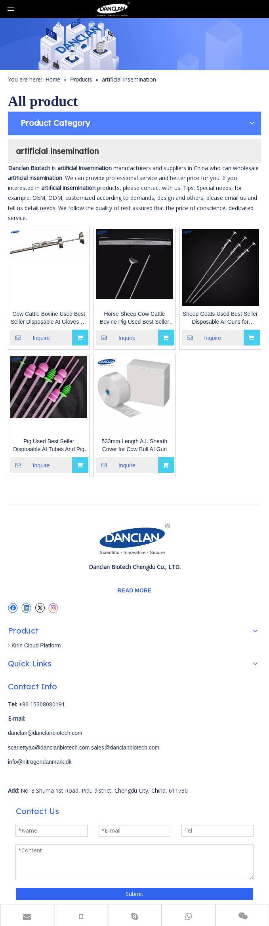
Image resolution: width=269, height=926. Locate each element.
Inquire (30, 337)
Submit (134, 894)
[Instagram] (53, 608)
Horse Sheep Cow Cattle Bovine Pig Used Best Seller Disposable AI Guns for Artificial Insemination (134, 318)
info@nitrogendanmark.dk (40, 762)
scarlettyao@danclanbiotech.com (49, 747)
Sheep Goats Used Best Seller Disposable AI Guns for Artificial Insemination (220, 318)
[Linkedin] (26, 608)
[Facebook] (13, 608)
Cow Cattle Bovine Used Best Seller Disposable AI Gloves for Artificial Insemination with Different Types (49, 318)
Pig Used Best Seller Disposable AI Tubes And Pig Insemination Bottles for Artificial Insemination (48, 445)
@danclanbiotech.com (131, 747)
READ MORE (135, 590)
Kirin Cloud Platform (36, 645)
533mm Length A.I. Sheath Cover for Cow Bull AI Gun (135, 445)
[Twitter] (40, 608)
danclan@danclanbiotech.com (45, 733)
